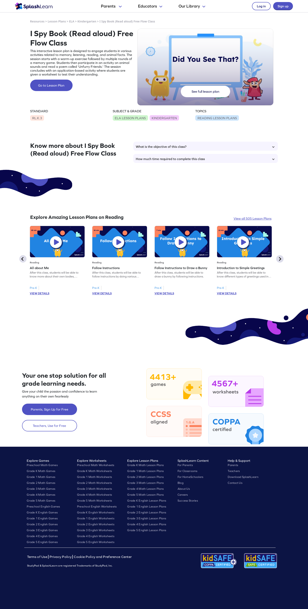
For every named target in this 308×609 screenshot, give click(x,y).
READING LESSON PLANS (217, 118)
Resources (37, 21)
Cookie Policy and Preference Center (103, 557)
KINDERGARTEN (164, 118)
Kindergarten (86, 21)
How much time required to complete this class (205, 159)
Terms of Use (37, 557)
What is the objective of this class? (205, 146)
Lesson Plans (57, 21)
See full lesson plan (205, 91)
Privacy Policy (61, 557)
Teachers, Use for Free (49, 426)
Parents (111, 6)
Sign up (283, 6)
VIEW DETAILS (39, 293)
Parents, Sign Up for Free (49, 409)
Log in (261, 6)
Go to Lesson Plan (51, 85)
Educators (150, 6)
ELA (71, 21)
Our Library (192, 6)
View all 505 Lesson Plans (253, 218)
